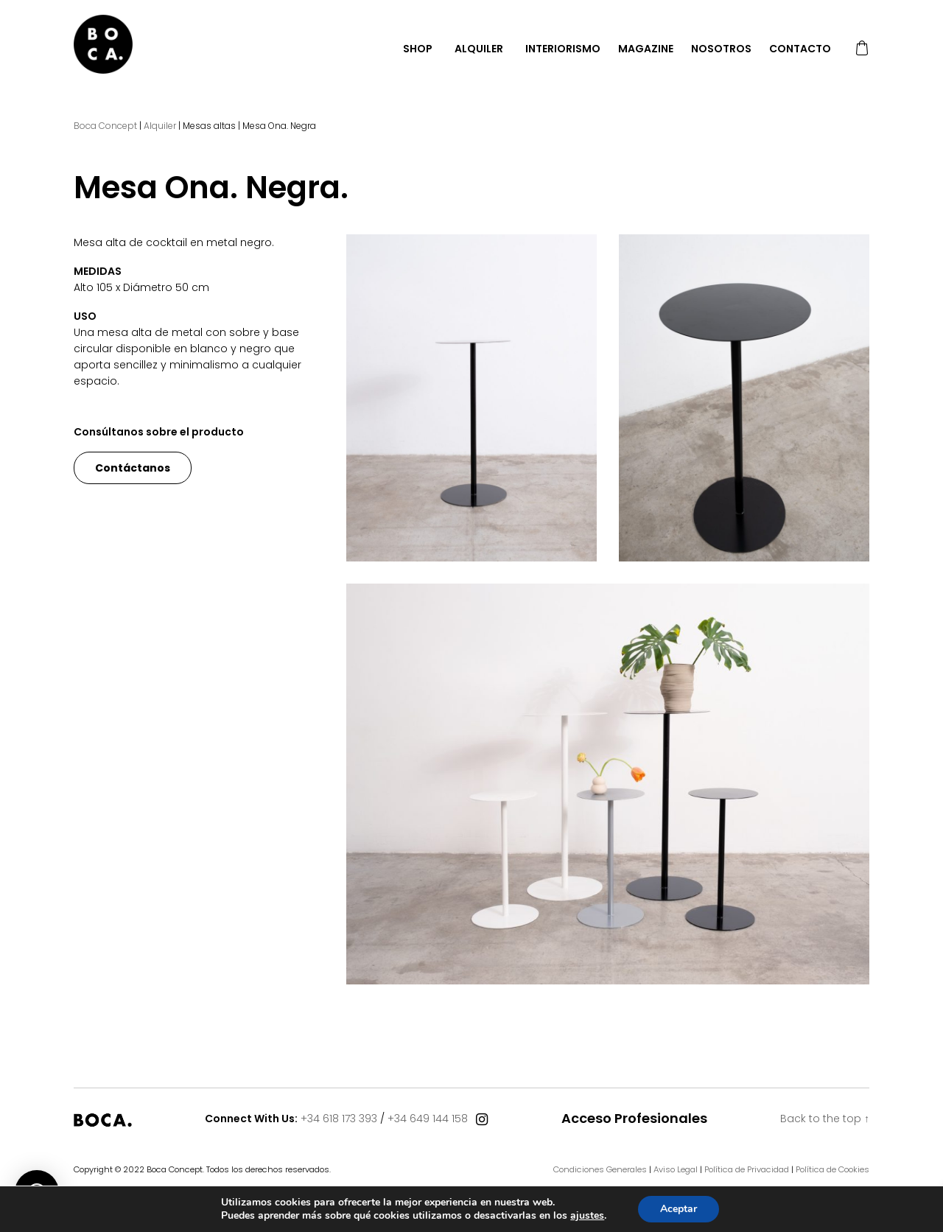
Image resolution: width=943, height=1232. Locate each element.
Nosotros (721, 48)
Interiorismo (562, 48)
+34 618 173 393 (339, 1118)
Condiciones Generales (600, 1169)
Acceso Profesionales (634, 1118)
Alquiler (479, 48)
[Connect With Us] (481, 1120)
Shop (417, 48)
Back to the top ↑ (824, 1118)
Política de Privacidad (746, 1169)
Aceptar (678, 1209)
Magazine (645, 48)
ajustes (587, 1215)
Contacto (800, 48)
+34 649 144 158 (428, 1118)
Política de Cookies (832, 1169)
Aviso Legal (675, 1169)
